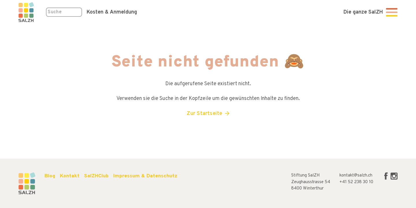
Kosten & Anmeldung (112, 12)
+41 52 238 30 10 (356, 182)
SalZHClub (96, 176)
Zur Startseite (204, 113)
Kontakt (69, 176)
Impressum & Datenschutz (145, 176)
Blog (49, 176)
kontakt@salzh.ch (355, 175)
